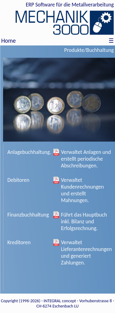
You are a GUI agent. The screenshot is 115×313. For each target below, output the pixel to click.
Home (8, 40)
